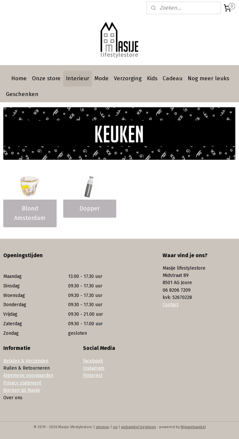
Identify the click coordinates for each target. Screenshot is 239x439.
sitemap (102, 427)
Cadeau (172, 78)
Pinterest (92, 375)
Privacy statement (22, 383)
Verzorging (128, 78)
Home (19, 78)
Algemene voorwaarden (28, 375)
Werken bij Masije (21, 390)
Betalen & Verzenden (25, 361)
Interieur (77, 78)
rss (115, 427)
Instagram (93, 368)
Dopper (89, 208)
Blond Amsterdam (29, 213)
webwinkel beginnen (138, 427)
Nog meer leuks (208, 78)
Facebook (93, 361)
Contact (170, 304)
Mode (101, 78)
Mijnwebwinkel (193, 427)
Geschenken (22, 94)
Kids (152, 78)
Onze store (46, 78)
